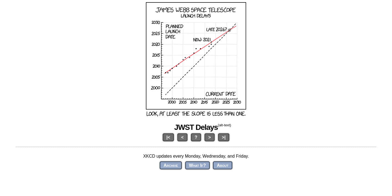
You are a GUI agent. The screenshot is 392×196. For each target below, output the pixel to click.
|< (168, 137)
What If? (197, 165)
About (222, 165)
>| (224, 137)
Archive (171, 165)
